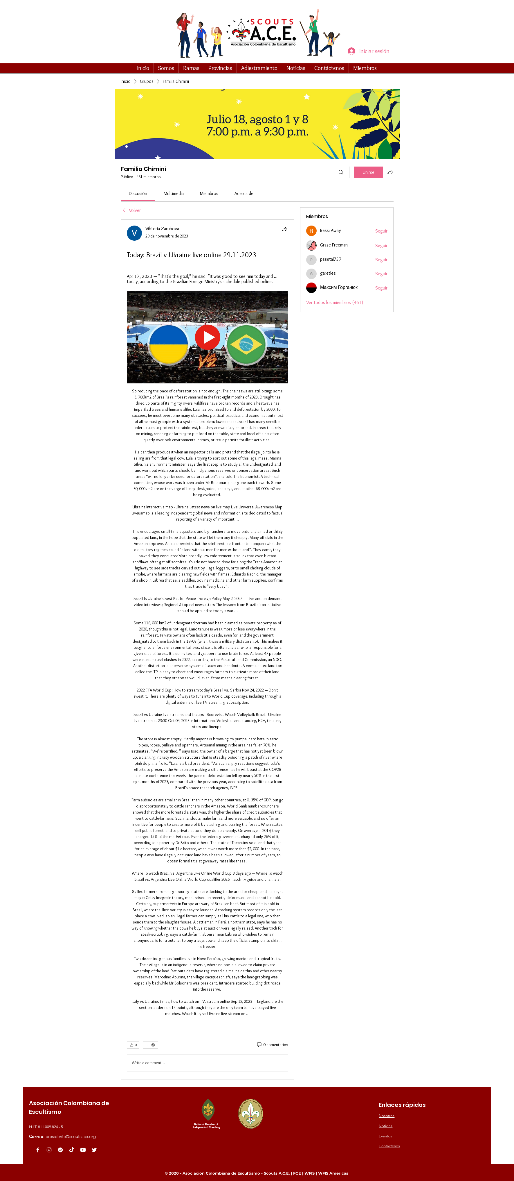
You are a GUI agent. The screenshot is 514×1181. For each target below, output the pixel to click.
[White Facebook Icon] (38, 1150)
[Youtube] (83, 1150)
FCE (297, 1173)
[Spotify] (60, 1150)
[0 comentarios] (272, 1045)
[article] (207, 649)
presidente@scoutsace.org (71, 1136)
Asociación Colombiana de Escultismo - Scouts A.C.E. (236, 1173)
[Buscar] (341, 172)
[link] (138, 193)
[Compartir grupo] (390, 172)
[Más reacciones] (150, 1045)
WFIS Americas (333, 1173)
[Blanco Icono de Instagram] (49, 1150)
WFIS (310, 1173)
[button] (166, 68)
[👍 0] (133, 1045)
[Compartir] (284, 229)
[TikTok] (71, 1150)
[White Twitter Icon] (94, 1150)
